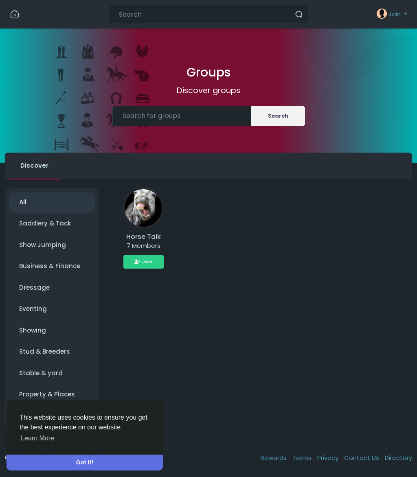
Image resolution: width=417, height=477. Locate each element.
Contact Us (362, 457)
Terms (302, 457)
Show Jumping (42, 245)
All (22, 202)
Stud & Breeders (44, 351)
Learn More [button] (37, 438)
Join (143, 261)
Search (278, 116)
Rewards (274, 457)
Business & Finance (49, 266)
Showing (32, 330)
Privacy (328, 457)
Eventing (33, 308)
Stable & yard (41, 373)
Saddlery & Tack (45, 223)
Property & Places (47, 394)
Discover (34, 165)
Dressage (34, 287)
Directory (398, 457)
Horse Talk (143, 236)
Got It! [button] (84, 462)
